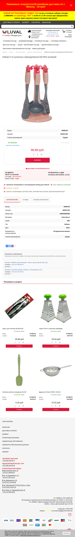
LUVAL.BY (61, 509)
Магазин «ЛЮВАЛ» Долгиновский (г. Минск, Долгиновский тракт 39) (26, 262)
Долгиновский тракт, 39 (10, 470)
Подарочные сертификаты (12, 441)
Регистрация (68, 36)
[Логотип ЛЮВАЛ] (13, 33)
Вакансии (46, 22)
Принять (66, 533)
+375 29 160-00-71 (52, 32)
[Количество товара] (37, 154)
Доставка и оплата (11, 22)
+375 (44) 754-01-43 (9, 487)
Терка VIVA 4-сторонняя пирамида (50, 328)
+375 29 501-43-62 (52, 34)
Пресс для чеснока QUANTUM (12, 328)
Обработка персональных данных (15, 445)
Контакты (36, 22)
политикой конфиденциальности (30, 535)
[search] (72, 26)
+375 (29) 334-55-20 (8, 465)
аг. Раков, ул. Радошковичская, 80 (13, 490)
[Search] (35, 26)
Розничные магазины (10, 438)
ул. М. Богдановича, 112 (10, 475)
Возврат (25, 22)
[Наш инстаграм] (70, 514)
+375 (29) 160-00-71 (8, 460)
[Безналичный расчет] (36, 34)
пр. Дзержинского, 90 (9, 480)
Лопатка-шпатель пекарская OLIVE (14, 392)
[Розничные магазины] (34, 37)
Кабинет (5, 452)
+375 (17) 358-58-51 (17, 264)
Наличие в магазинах (12, 143)
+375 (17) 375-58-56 (9, 482)
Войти (70, 35)
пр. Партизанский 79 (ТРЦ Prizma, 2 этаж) (16, 485)
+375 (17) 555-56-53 (8, 492)
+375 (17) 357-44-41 (17, 272)
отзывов (60, 511)
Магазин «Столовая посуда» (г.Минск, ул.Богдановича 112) (23, 270)
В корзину (19, 346)
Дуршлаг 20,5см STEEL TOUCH (50, 392)
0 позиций (69, 31)
